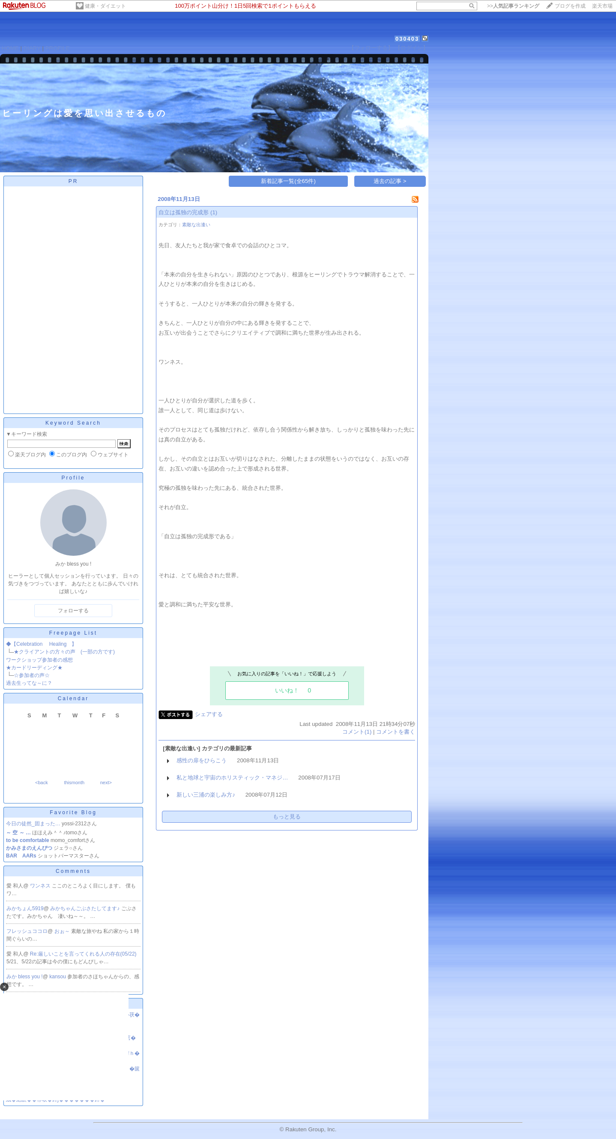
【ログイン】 (411, 48)
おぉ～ (62, 931)
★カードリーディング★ (34, 668)
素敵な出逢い (196, 224)
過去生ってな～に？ (29, 683)
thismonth (74, 782)
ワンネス (41, 886)
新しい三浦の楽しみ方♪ (205, 794)
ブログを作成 (570, 6)
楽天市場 (602, 6)
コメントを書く (395, 731)
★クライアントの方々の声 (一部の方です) (64, 652)
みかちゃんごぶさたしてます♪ (85, 908)
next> (106, 782)
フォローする (73, 611)
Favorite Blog (73, 812)
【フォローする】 (371, 48)
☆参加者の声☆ (32, 675)
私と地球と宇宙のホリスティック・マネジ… (232, 777)
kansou (58, 977)
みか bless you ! (24, 977)
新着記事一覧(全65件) (288, 181)
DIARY (32, 48)
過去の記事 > (390, 181)
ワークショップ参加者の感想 (39, 660)
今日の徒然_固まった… (33, 824)
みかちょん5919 (25, 908)
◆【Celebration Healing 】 (41, 644)
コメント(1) (356, 731)
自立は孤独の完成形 (183, 212)
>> (513, 6)
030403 (407, 39)
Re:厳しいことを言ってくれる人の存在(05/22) (83, 954)
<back (41, 782)
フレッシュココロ (27, 931)
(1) (213, 212)
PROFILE (57, 48)
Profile (73, 478)
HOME (10, 48)
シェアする (209, 714)
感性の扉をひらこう (201, 760)
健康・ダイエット (105, 6)
